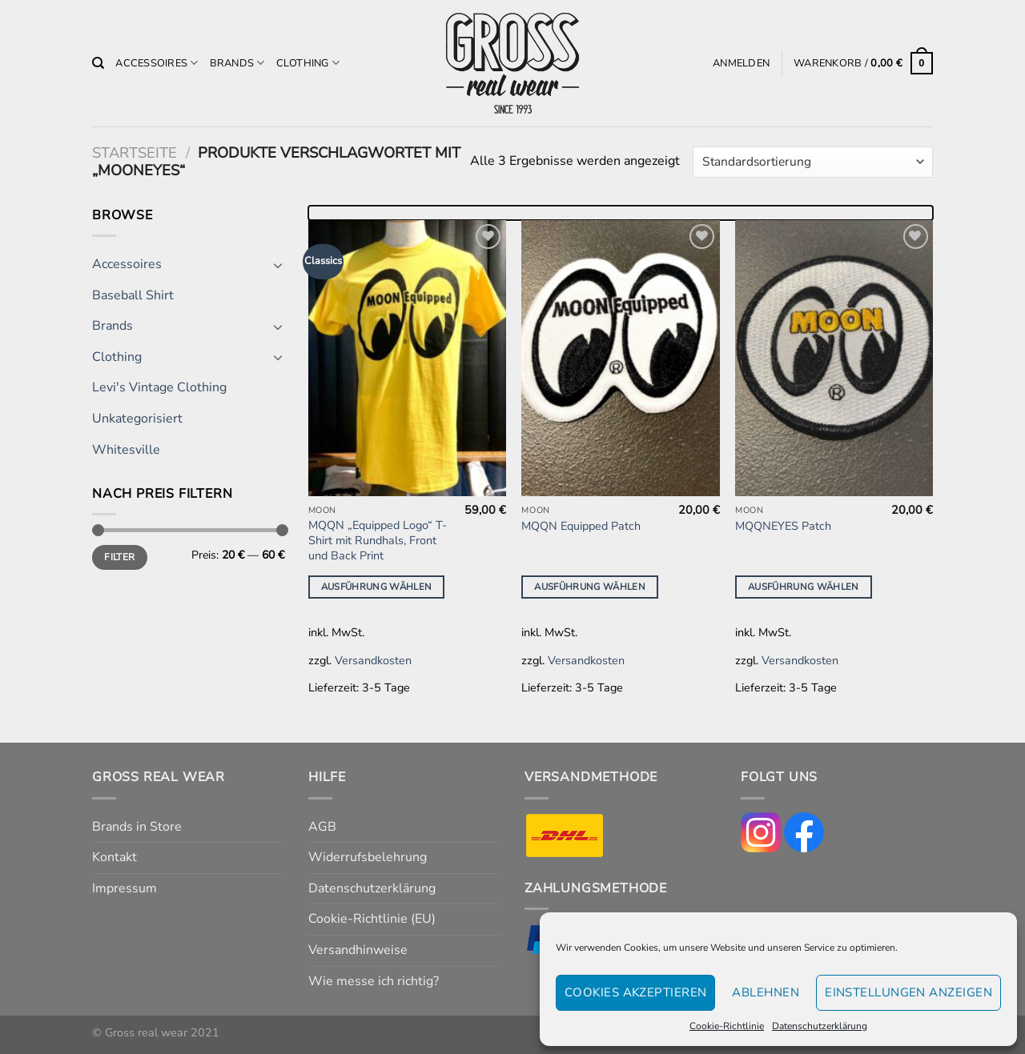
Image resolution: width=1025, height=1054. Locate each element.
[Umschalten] (277, 265)
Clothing (308, 62)
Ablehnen (765, 992)
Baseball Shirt (133, 295)
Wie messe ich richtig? (373, 981)
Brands (237, 62)
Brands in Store (137, 827)
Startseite (134, 152)
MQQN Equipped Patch (581, 526)
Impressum (124, 888)
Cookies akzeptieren (636, 992)
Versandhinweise (358, 950)
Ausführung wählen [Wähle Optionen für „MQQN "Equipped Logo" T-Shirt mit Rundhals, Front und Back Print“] (376, 586)
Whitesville (126, 450)
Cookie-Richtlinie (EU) (372, 919)
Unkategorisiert (137, 418)
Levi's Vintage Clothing (159, 387)
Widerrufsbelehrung (367, 857)
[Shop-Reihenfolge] (813, 162)
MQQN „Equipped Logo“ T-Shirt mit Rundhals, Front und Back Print (377, 540)
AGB (322, 827)
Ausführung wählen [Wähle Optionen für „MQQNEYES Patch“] (803, 586)
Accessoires (156, 62)
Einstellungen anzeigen (908, 992)
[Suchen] (98, 63)
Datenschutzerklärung (819, 1026)
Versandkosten (373, 660)
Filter (119, 557)
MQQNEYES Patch (783, 526)
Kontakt (114, 857)
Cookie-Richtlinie (726, 1026)
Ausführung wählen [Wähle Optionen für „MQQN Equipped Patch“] (589, 586)
